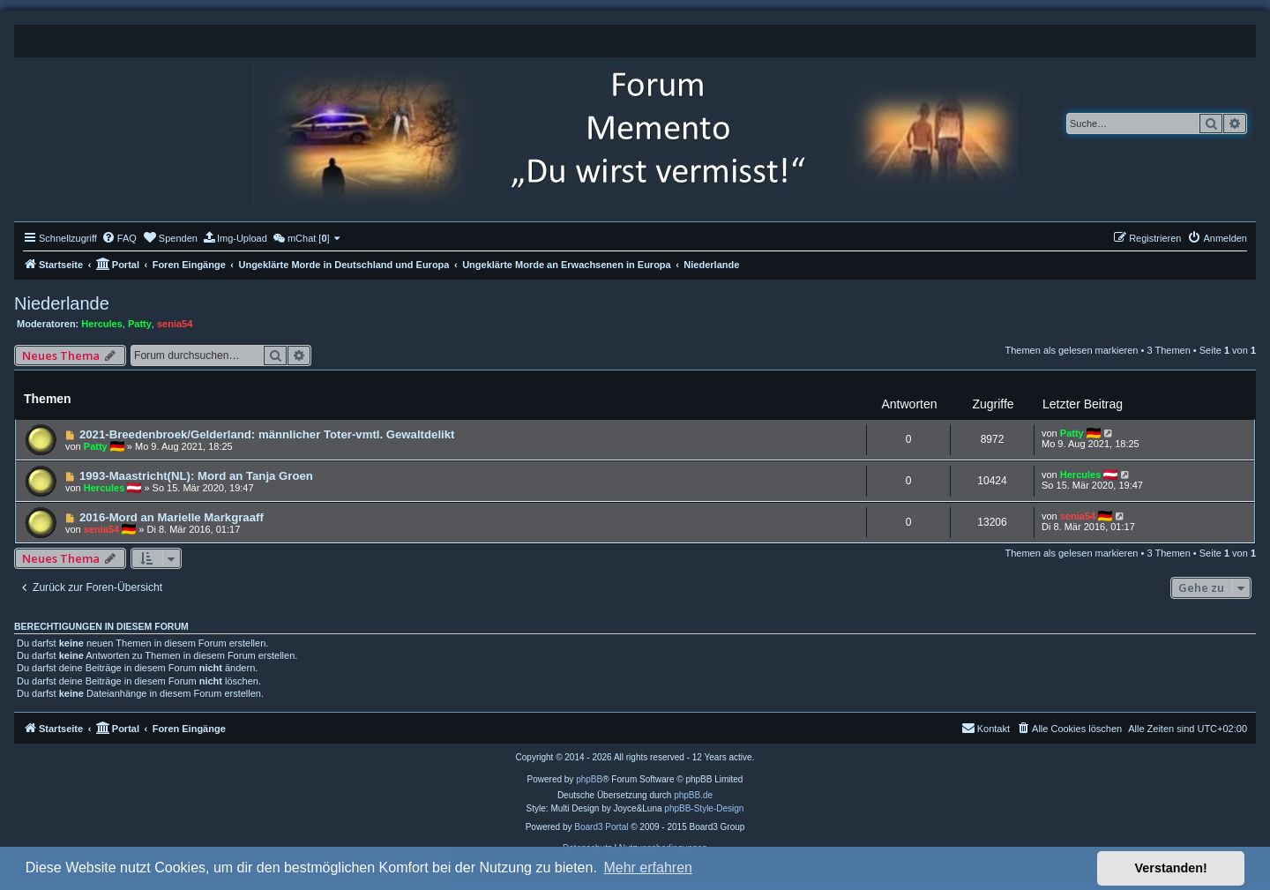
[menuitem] (119, 238)
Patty (140, 323)
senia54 (174, 323)
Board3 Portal (601, 827)
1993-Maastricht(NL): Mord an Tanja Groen (196, 475)
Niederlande (61, 303)
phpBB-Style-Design (703, 808)
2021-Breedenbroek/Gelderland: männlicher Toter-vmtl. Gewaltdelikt (267, 434)
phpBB (589, 779)
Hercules (101, 323)
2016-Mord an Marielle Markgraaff (171, 517)
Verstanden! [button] (1171, 868)
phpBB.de (693, 795)
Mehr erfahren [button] (647, 867)
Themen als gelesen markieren (1071, 350)
